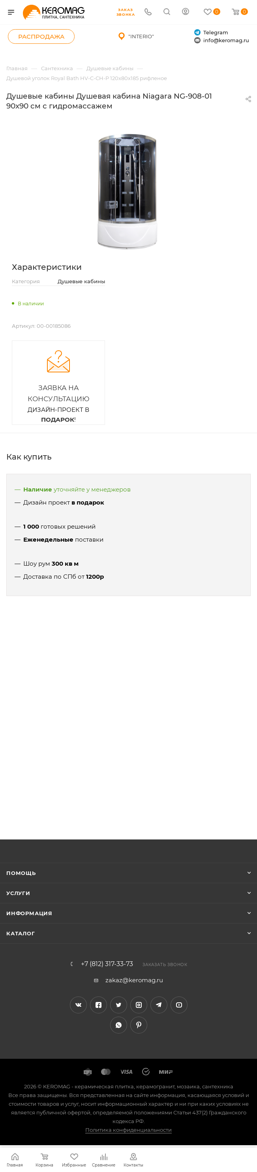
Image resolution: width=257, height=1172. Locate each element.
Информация (29, 913)
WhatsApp (118, 1025)
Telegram (211, 32)
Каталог (20, 933)
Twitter (118, 1004)
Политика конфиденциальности (128, 1130)
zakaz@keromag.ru (134, 980)
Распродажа (41, 36)
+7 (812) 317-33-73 (107, 964)
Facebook (98, 1004)
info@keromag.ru (221, 40)
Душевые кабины (81, 281)
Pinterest (138, 1025)
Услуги (18, 893)
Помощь (21, 873)
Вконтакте (78, 1004)
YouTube (179, 1004)
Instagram (138, 1004)
